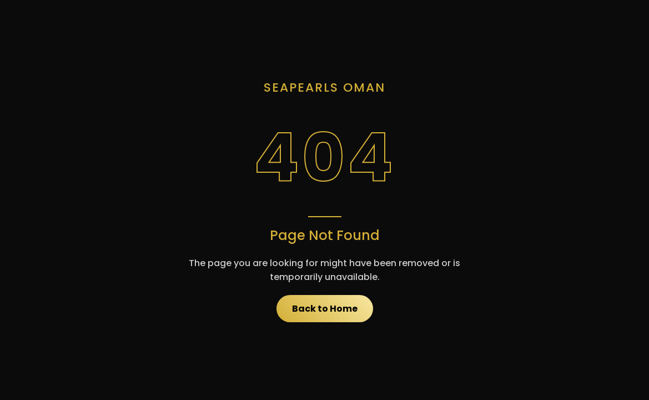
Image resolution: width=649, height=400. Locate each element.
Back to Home (325, 308)
